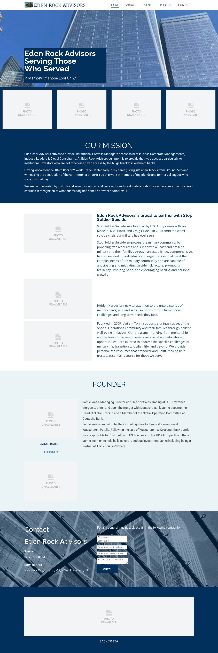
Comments (103, 556)
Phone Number (106, 550)
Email (100, 543)
